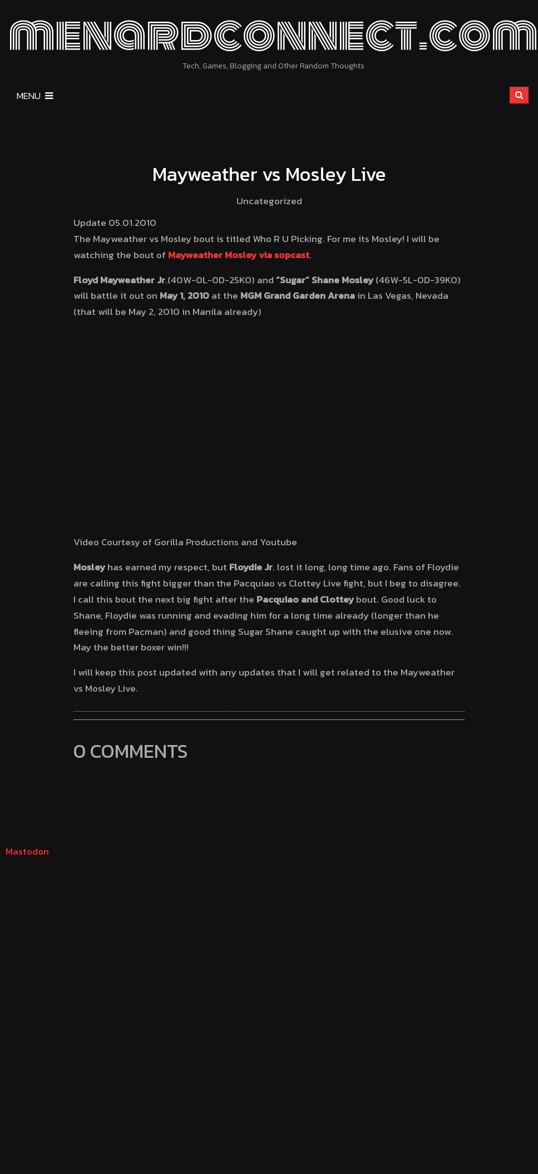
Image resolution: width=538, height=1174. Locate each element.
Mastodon (27, 851)
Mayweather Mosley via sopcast (238, 255)
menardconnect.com (273, 34)
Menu (35, 95)
